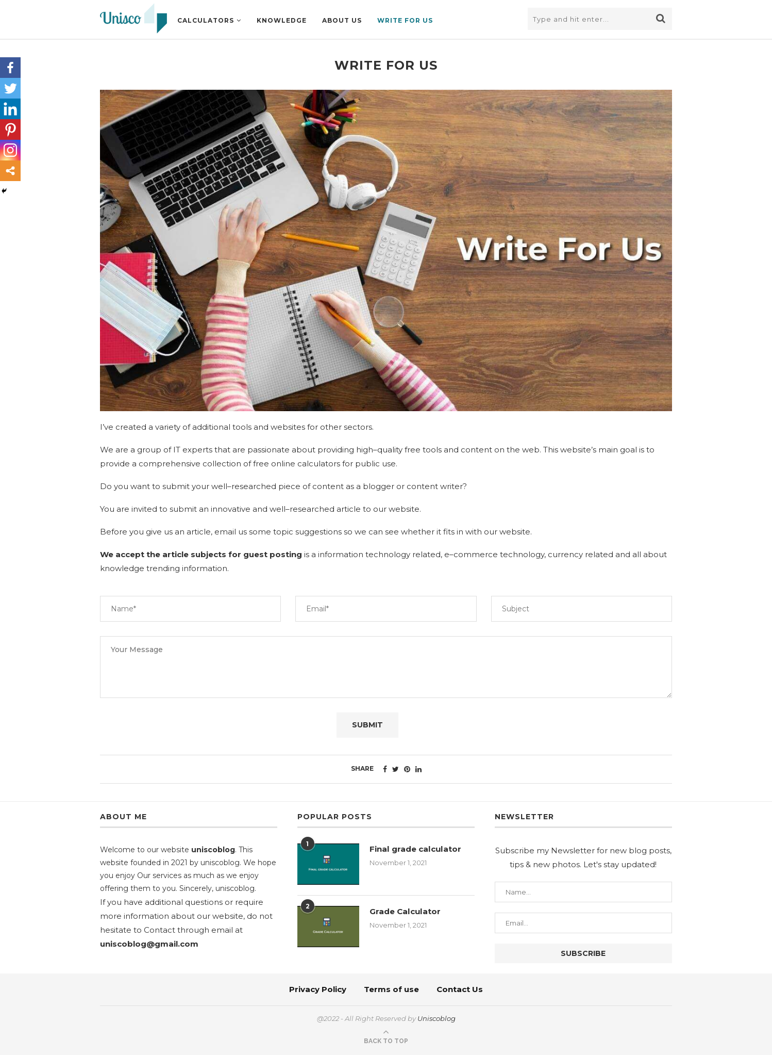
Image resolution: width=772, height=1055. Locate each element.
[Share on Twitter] (395, 769)
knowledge (282, 20)
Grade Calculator (407, 911)
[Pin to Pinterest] (407, 769)
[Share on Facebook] (385, 769)
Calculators (205, 20)
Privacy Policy (317, 989)
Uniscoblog (436, 1018)
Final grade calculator (418, 849)
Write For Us (405, 20)
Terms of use (391, 989)
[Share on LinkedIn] (418, 769)
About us (342, 20)
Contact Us (460, 989)
